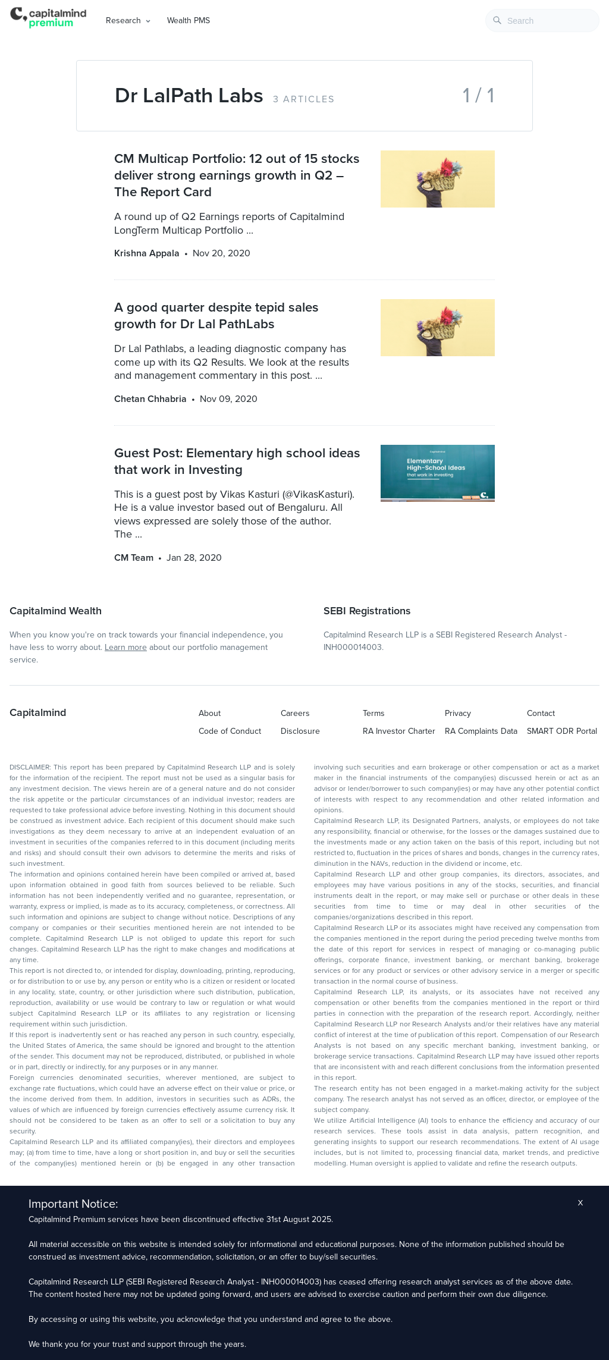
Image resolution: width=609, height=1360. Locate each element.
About (210, 713)
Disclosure (300, 731)
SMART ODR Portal (562, 731)
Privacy (458, 713)
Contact (541, 713)
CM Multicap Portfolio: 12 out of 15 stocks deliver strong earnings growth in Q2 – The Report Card (237, 175)
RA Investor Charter (399, 731)
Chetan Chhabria (150, 399)
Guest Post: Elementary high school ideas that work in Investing (237, 461)
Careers (295, 713)
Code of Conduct (230, 731)
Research (123, 20)
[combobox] (542, 20)
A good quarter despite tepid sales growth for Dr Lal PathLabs (216, 315)
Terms (374, 713)
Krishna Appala (147, 253)
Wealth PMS (188, 20)
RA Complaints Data (481, 731)
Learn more (126, 647)
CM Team (133, 558)
